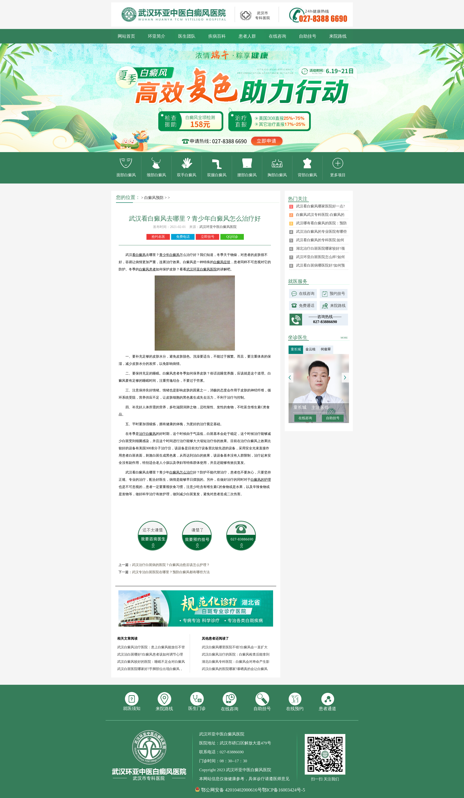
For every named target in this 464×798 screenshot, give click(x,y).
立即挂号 (207, 237)
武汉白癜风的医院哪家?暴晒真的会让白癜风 (235, 669)
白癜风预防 (154, 198)
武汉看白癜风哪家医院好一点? (320, 206)
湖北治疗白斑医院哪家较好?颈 (320, 248)
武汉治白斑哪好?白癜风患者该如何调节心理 (150, 654)
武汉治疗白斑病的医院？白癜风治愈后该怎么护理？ (171, 565)
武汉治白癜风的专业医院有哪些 (321, 231)
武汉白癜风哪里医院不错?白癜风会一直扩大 (235, 647)
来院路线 (338, 36)
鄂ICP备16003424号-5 (283, 789)
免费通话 (306, 306)
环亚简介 (156, 36)
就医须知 (131, 701)
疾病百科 (217, 36)
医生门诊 (197, 701)
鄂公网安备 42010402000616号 (231, 790)
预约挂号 (337, 293)
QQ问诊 (232, 237)
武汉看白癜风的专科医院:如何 (320, 240)
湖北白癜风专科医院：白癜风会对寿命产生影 (235, 662)
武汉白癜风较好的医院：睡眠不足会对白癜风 (151, 662)
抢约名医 (158, 237)
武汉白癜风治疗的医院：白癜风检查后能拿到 (235, 654)
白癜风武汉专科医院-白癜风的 (320, 215)
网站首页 (126, 36)
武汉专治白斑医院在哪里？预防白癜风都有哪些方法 (171, 572)
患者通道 (327, 701)
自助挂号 (307, 36)
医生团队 (187, 36)
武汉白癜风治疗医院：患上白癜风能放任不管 (151, 647)
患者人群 (247, 36)
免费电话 (183, 237)
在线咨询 (277, 36)
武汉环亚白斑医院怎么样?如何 (320, 257)
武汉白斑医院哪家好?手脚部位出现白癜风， (150, 669)
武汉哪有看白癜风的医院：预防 (321, 223)
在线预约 (295, 701)
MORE (344, 337)
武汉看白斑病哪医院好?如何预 (320, 265)
